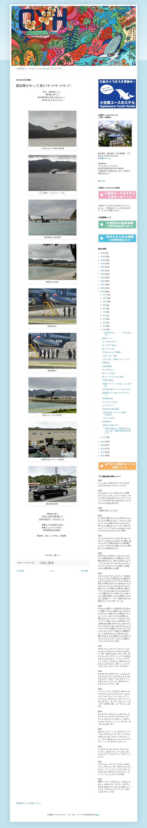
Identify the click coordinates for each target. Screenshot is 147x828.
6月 (104, 316)
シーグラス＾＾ (108, 405)
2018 (103, 281)
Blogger (96, 815)
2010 (103, 456)
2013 (103, 445)
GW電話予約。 (108, 398)
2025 (103, 257)
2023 (103, 264)
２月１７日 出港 (109, 356)
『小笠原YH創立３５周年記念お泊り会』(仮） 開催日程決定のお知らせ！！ (116, 431)
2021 (103, 271)
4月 (104, 323)
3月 (104, 326)
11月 (105, 298)
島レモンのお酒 (108, 373)
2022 (103, 267)
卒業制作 (106, 363)
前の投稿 (84, 571)
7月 (104, 312)
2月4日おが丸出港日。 (111, 409)
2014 (103, 442)
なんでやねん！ (108, 370)
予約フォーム (105, 158)
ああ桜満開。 (107, 366)
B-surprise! (106, 422)
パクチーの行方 (108, 418)
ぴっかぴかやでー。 (110, 342)
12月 (105, 295)
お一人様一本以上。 (110, 345)
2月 (104, 329)
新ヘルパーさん (108, 349)
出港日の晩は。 (108, 380)
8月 (104, 309)
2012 (103, 449)
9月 (104, 305)
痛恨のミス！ (107, 338)
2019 (103, 278)
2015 (103, 291)
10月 (105, 302)
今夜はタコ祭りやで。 (111, 425)
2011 (103, 452)
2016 (103, 288)
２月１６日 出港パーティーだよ (115, 359)
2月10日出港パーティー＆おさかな (116, 389)
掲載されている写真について (29, 803)
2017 (103, 284)
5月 (104, 319)
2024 (103, 260)
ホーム (52, 571)
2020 (103, 274)
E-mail (102, 181)
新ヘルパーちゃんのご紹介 (113, 377)
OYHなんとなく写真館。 (112, 352)
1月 (104, 437)
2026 (103, 253)
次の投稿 (20, 571)
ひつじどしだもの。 (110, 402)
